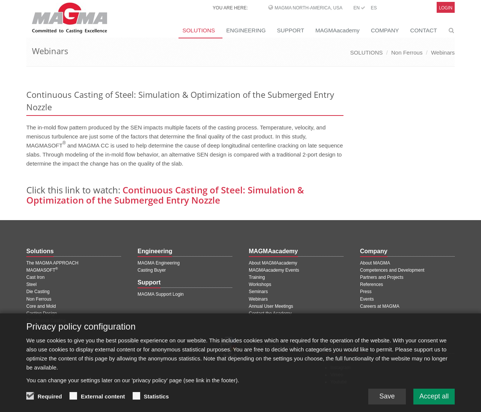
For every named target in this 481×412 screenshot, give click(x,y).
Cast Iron (35, 277)
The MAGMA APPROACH (52, 263)
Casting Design (41, 313)
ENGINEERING (246, 30)
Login (445, 8)
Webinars (443, 52)
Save (387, 402)
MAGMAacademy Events (274, 270)
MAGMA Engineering (159, 263)
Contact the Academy (270, 313)
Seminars (258, 291)
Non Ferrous (406, 52)
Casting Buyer (152, 270)
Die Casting (38, 291)
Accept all (434, 402)
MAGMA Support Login (161, 294)
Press (366, 291)
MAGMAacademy (337, 30)
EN (359, 8)
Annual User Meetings (271, 306)
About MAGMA (375, 263)
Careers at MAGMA (379, 306)
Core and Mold (41, 306)
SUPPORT (290, 30)
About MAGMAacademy (273, 263)
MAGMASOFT (42, 270)
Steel (31, 284)
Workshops (260, 284)
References (371, 284)
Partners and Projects (381, 277)
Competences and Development (392, 270)
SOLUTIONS (198, 30)
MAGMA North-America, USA (308, 8)
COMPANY (385, 30)
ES (374, 8)
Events (367, 299)
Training (257, 277)
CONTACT (423, 30)
